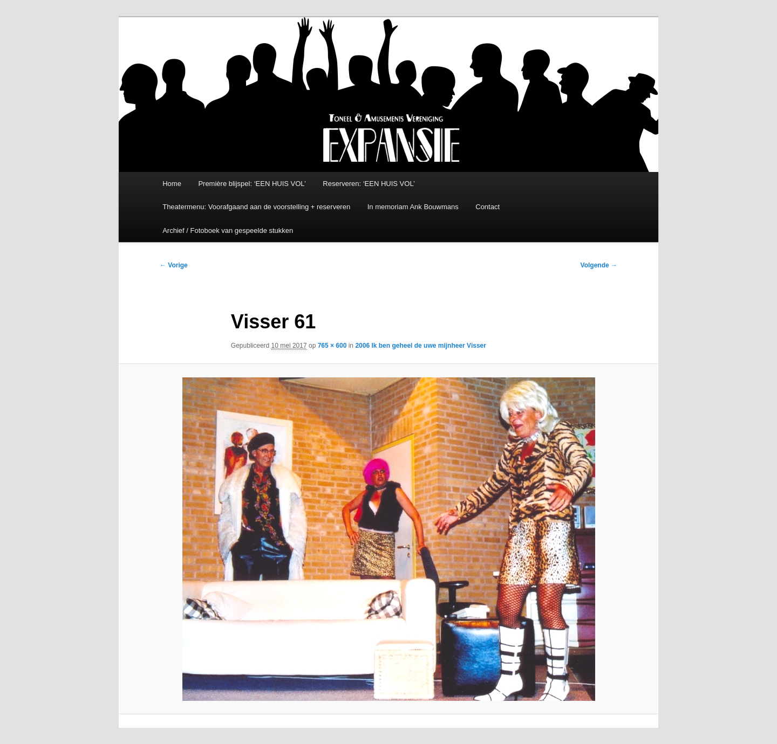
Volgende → (599, 265)
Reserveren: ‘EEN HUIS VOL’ (369, 184)
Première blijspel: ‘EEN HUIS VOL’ (251, 184)
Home (171, 184)
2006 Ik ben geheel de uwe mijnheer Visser (420, 345)
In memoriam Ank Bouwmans (413, 207)
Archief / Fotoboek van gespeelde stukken (227, 230)
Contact (487, 207)
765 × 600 (332, 345)
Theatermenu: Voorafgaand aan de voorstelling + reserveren (256, 207)
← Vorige (174, 265)
